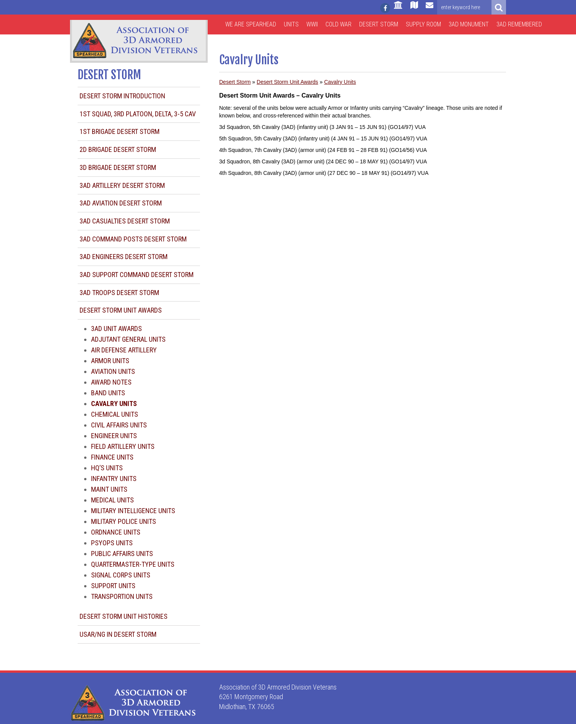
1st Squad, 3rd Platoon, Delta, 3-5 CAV (138, 114)
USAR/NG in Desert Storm (118, 634)
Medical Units (112, 500)
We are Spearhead (250, 24)
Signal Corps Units (120, 575)
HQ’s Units (107, 468)
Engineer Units (114, 436)
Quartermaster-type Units (132, 564)
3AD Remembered (519, 24)
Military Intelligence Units (133, 511)
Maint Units (109, 489)
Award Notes (111, 382)
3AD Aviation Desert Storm (121, 203)
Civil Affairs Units (119, 425)
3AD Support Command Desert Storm (137, 275)
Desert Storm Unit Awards (121, 310)
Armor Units (110, 361)
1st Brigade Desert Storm (119, 131)
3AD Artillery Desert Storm (122, 185)
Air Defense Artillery (124, 350)
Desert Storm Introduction (122, 96)
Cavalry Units (340, 82)
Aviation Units (113, 371)
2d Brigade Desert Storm (118, 149)
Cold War (338, 24)
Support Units (113, 586)
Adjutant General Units (128, 339)
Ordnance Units (115, 532)
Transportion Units (122, 596)
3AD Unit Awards (116, 328)
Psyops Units (112, 543)
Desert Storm (378, 24)
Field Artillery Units (123, 446)
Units (291, 24)
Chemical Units (114, 414)
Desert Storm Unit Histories (124, 616)
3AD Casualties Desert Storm (125, 221)
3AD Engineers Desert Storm (124, 257)
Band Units (108, 393)
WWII (312, 24)
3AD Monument (469, 24)
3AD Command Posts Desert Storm (133, 239)
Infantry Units (114, 479)
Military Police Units (123, 521)
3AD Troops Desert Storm (119, 293)
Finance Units (112, 457)
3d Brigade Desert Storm (118, 167)
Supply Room (423, 24)
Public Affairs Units (122, 554)
